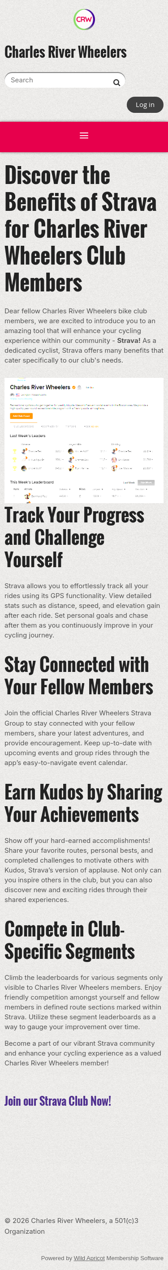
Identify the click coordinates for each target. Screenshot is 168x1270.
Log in (145, 104)
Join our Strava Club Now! (57, 1101)
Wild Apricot (89, 1258)
